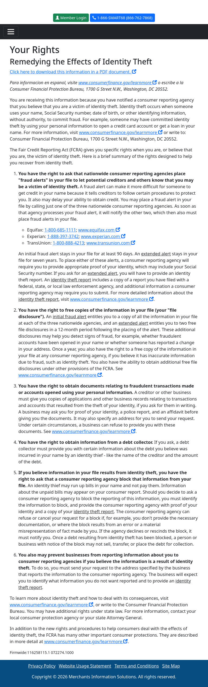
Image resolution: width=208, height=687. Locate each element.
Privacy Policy (42, 666)
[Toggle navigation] (10, 31)
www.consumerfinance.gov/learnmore (118, 83)
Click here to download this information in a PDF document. (73, 72)
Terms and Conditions (137, 666)
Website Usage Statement (85, 666)
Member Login (71, 17)
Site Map (171, 666)
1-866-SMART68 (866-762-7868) (122, 17)
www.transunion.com (110, 243)
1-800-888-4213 (68, 243)
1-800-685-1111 (60, 230)
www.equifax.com (99, 230)
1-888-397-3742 (63, 236)
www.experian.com (103, 236)
